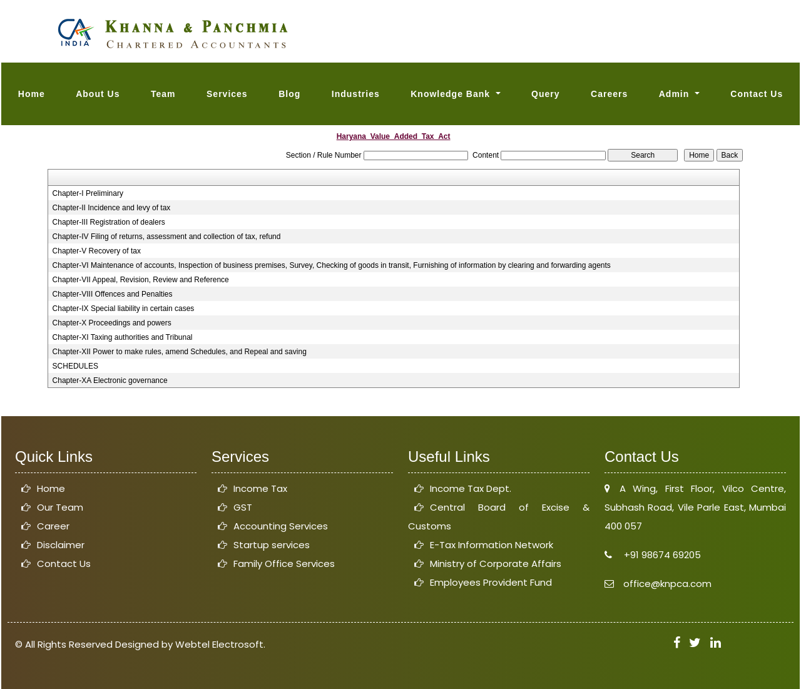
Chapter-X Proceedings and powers (112, 323)
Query (545, 94)
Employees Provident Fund (491, 582)
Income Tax (260, 488)
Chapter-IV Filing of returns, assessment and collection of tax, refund (167, 236)
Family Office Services (284, 563)
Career (53, 526)
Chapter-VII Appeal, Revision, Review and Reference (141, 279)
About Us (98, 94)
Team (163, 94)
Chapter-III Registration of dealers (109, 222)
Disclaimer (60, 544)
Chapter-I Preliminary (88, 193)
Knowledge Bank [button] (452, 94)
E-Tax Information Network (491, 544)
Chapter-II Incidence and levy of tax (112, 207)
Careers (609, 94)
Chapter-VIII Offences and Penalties (113, 294)
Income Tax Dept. (470, 488)
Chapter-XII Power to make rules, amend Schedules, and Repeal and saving (180, 351)
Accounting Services (280, 526)
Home (31, 94)
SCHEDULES (75, 366)
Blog (289, 94)
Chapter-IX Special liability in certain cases (124, 308)
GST (242, 507)
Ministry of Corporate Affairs (495, 563)
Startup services (271, 544)
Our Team (60, 507)
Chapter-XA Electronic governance (110, 380)
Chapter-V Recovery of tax (97, 251)
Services (227, 94)
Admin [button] (675, 94)
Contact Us (756, 94)
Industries (356, 94)
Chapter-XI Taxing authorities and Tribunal (123, 337)
